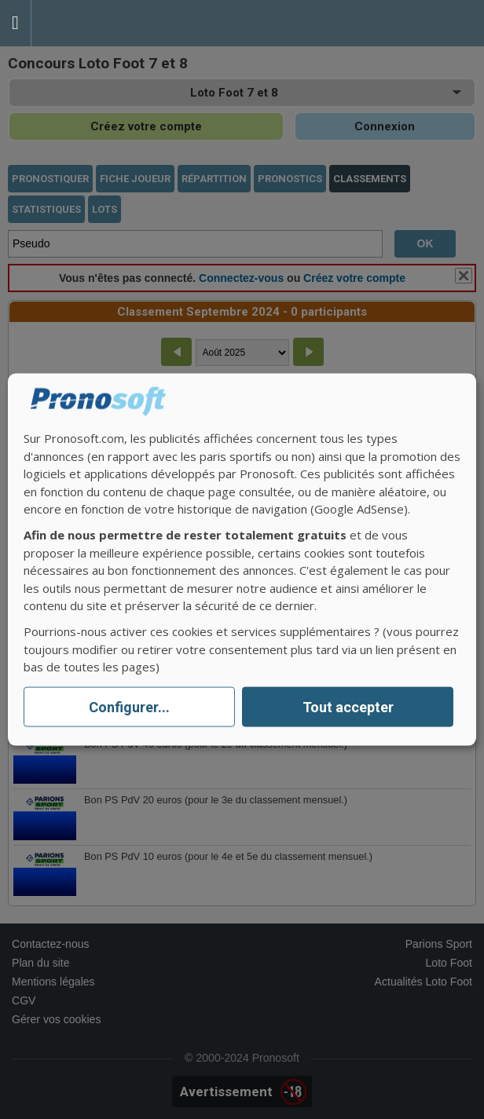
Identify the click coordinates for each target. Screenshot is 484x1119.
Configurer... (129, 707)
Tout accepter (348, 707)
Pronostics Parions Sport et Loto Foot (102, 23)
